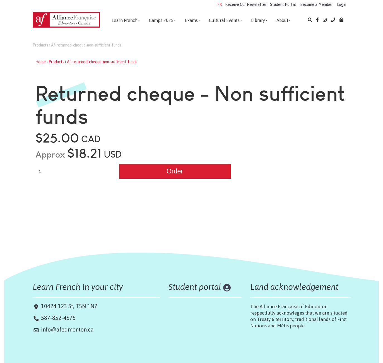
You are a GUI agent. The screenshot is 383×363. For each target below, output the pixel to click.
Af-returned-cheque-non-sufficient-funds (86, 45)
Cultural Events (224, 20)
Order (175, 171)
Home (40, 62)
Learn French (125, 20)
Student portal (194, 286)
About (282, 20)
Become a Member (316, 4)
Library (258, 20)
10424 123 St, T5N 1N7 (68, 306)
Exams (191, 20)
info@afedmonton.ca (67, 329)
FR (219, 4)
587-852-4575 (58, 318)
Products (40, 45)
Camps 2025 (161, 20)
